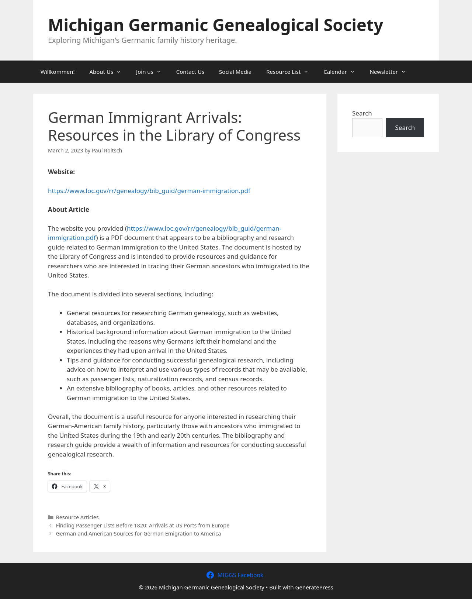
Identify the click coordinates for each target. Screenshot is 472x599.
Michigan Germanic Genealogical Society (215, 24)
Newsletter (391, 72)
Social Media (235, 71)
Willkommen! (57, 71)
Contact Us (190, 71)
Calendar (342, 72)
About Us (109, 72)
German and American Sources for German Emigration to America (138, 533)
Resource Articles (77, 517)
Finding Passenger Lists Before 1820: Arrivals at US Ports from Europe (143, 525)
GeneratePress (314, 587)
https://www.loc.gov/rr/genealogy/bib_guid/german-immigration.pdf (149, 190)
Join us (152, 72)
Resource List (291, 72)
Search (362, 113)
